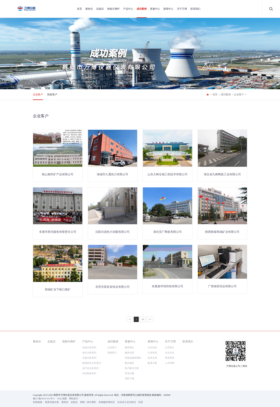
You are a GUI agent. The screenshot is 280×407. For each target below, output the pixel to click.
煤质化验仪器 (52, 402)
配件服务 (129, 363)
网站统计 (73, 398)
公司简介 (169, 347)
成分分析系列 (89, 352)
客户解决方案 (132, 368)
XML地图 (62, 398)
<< (130, 319)
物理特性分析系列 (91, 363)
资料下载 (129, 378)
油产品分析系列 (90, 368)
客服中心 (155, 8)
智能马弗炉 (113, 8)
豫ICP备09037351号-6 (44, 398)
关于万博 (182, 8)
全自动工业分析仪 (126, 402)
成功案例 (142, 8)
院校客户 (52, 94)
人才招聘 (169, 363)
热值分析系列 (89, 347)
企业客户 (38, 94)
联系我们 (195, 8)
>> (150, 319)
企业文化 (169, 352)
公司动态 (152, 347)
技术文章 (152, 357)
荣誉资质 (169, 357)
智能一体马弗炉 (88, 402)
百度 (140, 402)
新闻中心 (168, 8)
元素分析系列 (89, 357)
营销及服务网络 (133, 357)
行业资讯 (152, 352)
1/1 (142, 319)
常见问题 (129, 373)
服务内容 (129, 352)
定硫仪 (100, 8)
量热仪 (89, 8)
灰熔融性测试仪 (107, 402)
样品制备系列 (89, 373)
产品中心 (128, 8)
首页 (79, 8)
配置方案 (152, 363)
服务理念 (129, 347)
